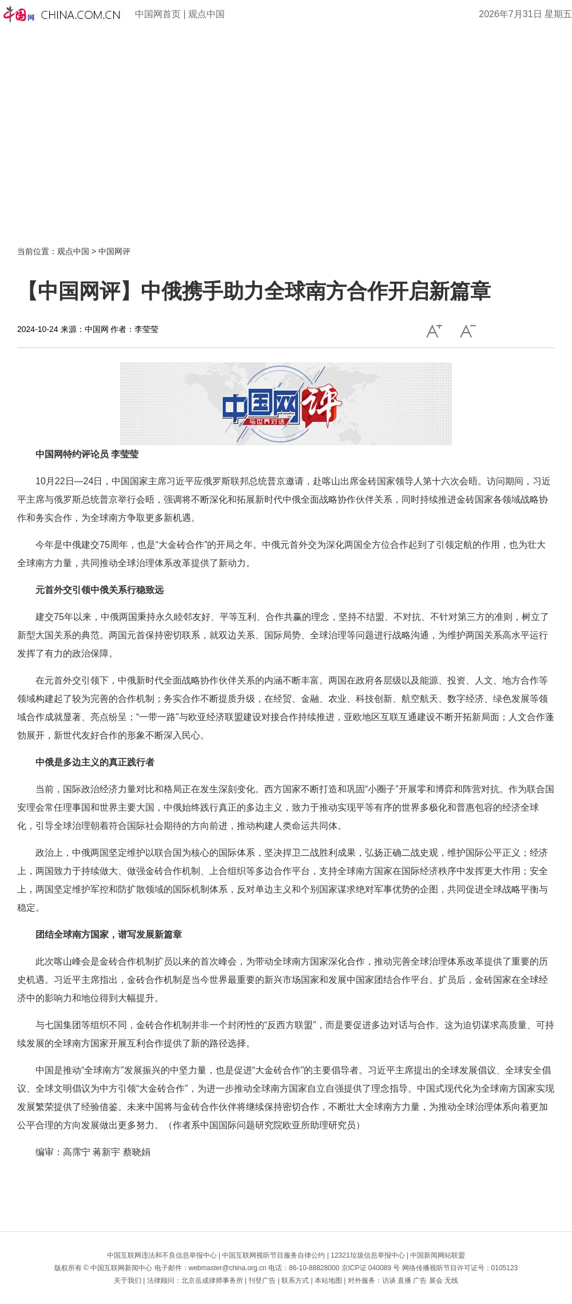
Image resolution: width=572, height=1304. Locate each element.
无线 (451, 1281)
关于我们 (127, 1281)
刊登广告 (262, 1281)
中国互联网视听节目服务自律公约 (273, 1255)
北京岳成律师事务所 (212, 1281)
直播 (404, 1281)
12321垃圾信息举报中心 (367, 1255)
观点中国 (206, 14)
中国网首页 (158, 14)
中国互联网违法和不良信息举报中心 (162, 1255)
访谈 (389, 1281)
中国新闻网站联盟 (437, 1255)
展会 (436, 1281)
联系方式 (295, 1281)
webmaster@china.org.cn (228, 1268)
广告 (420, 1281)
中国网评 (114, 251)
